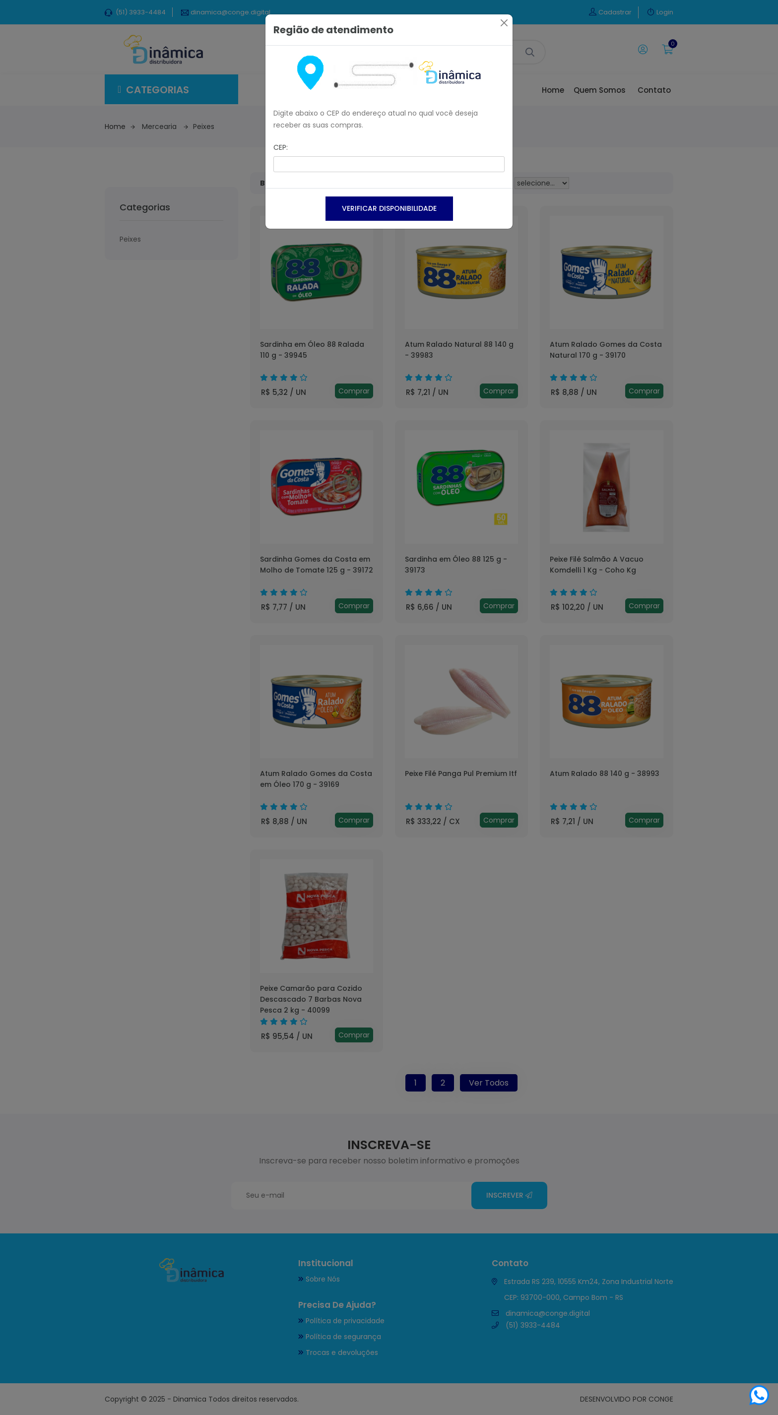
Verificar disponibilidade (389, 208)
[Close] (504, 22)
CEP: (280, 147)
